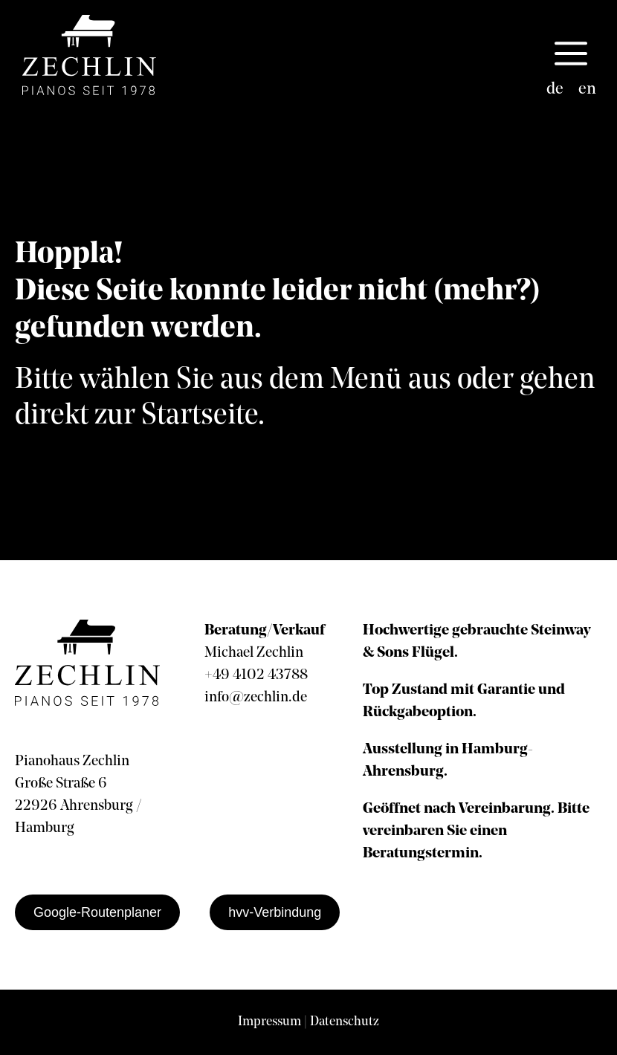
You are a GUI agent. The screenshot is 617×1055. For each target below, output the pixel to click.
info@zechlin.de (255, 697)
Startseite (199, 416)
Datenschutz (344, 1022)
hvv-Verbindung (274, 912)
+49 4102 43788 (256, 675)
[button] (571, 55)
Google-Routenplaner (97, 912)
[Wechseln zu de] (555, 90)
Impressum (269, 1022)
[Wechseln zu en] (587, 90)
